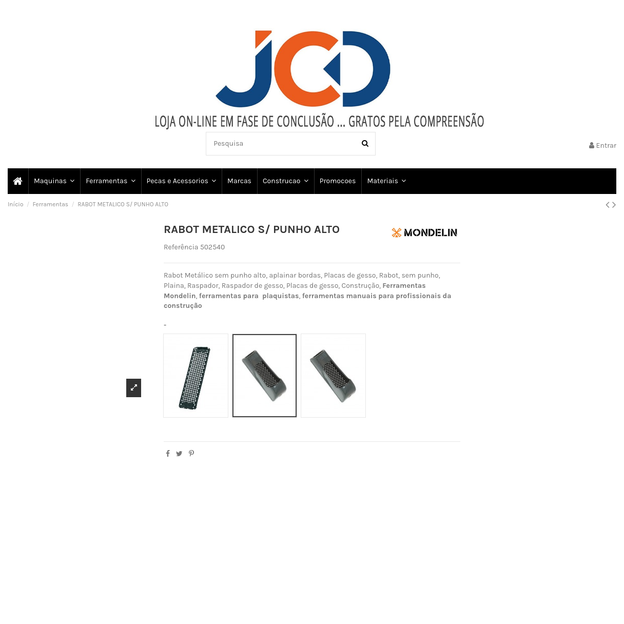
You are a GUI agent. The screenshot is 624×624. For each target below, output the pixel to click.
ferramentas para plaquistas (249, 295)
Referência (181, 247)
